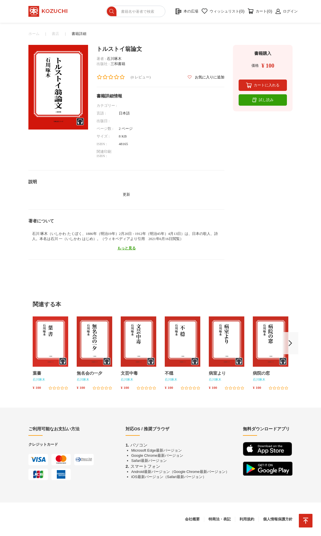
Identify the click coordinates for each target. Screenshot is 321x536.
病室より (217, 373)
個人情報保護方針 (278, 519)
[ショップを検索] (136, 11)
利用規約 (246, 519)
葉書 (37, 373)
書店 (55, 34)
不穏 (169, 373)
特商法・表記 (220, 519)
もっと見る (126, 248)
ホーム (33, 34)
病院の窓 (261, 373)
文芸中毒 (129, 373)
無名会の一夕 (89, 373)
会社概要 (192, 519)
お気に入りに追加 (206, 77)
